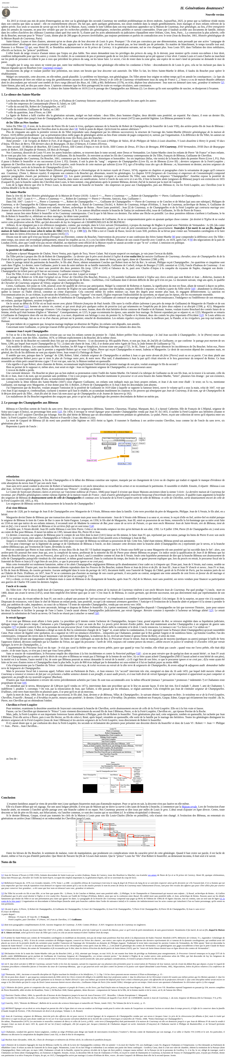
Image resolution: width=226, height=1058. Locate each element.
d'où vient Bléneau (16, 507)
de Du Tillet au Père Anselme (22, 122)
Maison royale (189, 806)
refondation (12, 476)
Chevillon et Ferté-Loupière (21, 704)
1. (2, 94)
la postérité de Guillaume (20, 249)
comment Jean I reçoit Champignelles (27, 331)
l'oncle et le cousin (16, 586)
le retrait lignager (16, 617)
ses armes (152, 875)
